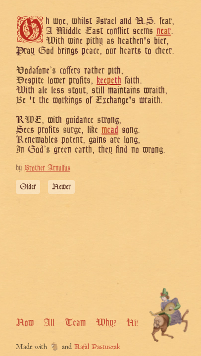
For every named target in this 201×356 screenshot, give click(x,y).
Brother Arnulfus (47, 168)
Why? (106, 322)
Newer (61, 186)
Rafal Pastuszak (97, 347)
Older (28, 186)
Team (75, 322)
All (49, 322)
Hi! (132, 322)
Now (25, 322)
